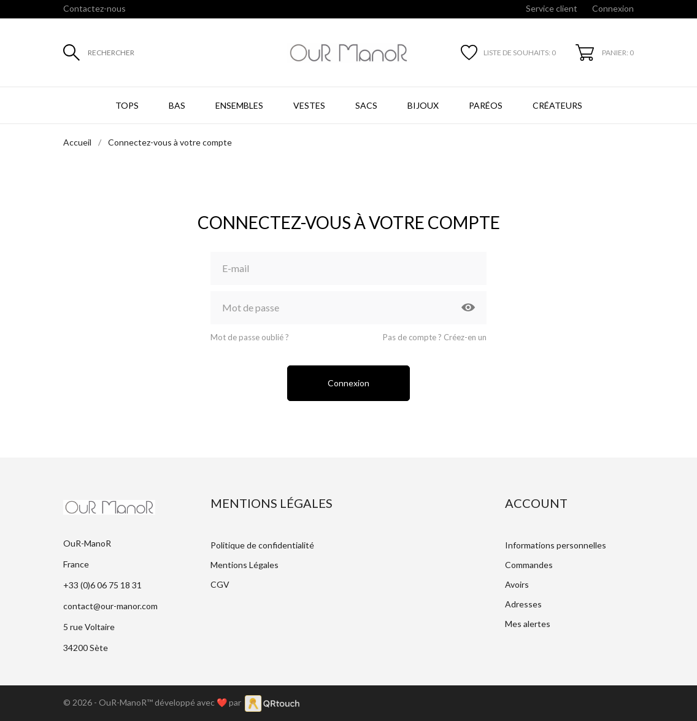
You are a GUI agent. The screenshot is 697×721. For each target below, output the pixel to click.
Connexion (348, 383)
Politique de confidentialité (262, 545)
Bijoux (423, 105)
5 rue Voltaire (89, 627)
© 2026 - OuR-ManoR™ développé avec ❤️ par (154, 702)
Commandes (529, 564)
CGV (219, 584)
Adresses (523, 604)
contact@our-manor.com (110, 606)
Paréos (486, 105)
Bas (177, 105)
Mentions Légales (244, 564)
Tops (127, 105)
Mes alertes (527, 623)
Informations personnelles (555, 545)
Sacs (366, 105)
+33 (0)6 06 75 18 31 (102, 585)
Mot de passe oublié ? (249, 337)
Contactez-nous (94, 8)
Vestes (309, 105)
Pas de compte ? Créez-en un (435, 337)
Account (536, 503)
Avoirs (517, 584)
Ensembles (239, 105)
